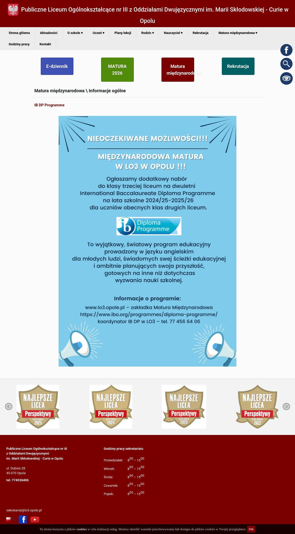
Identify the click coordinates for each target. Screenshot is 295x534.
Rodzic (147, 33)
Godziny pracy (19, 44)
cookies (81, 529)
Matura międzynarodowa (238, 33)
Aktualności (48, 33)
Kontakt (45, 44)
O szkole (74, 33)
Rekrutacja (200, 33)
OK (251, 529)
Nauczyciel (173, 33)
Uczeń (98, 33)
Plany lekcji (122, 33)
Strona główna (19, 33)
